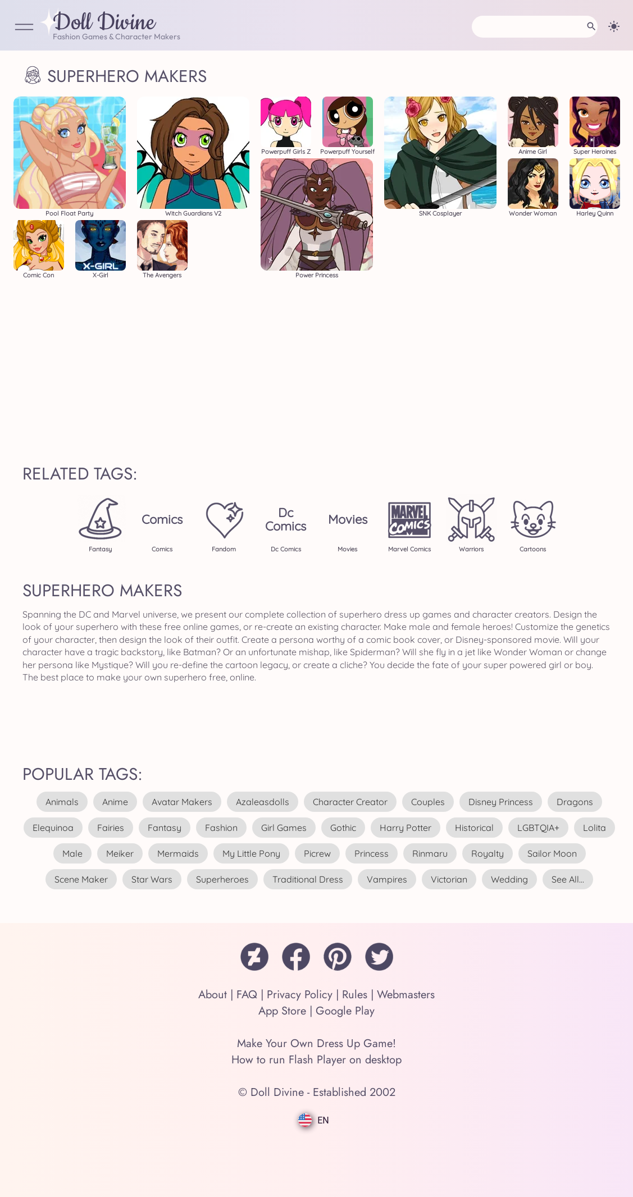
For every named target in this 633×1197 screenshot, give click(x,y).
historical (474, 827)
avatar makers (182, 801)
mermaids (178, 853)
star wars (151, 879)
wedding (509, 879)
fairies (110, 827)
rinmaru (430, 853)
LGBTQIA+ (538, 827)
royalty (487, 853)
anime (115, 801)
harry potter (405, 827)
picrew (317, 853)
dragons (575, 801)
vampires (387, 879)
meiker (120, 853)
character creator (350, 801)
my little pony (251, 853)
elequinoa (53, 827)
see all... (568, 879)
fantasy (164, 827)
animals (62, 801)
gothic (343, 827)
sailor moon (552, 853)
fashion (221, 827)
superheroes (222, 879)
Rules (354, 994)
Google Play (345, 1011)
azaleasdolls (262, 801)
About (212, 994)
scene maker (81, 879)
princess (371, 853)
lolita (594, 827)
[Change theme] (614, 26)
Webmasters (406, 994)
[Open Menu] (24, 28)
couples (428, 801)
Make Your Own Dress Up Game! (316, 1043)
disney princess (500, 801)
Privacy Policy (300, 994)
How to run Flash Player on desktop (316, 1060)
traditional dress (307, 879)
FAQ (246, 994)
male (72, 853)
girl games (284, 827)
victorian (449, 879)
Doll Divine (104, 23)
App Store (282, 1011)
